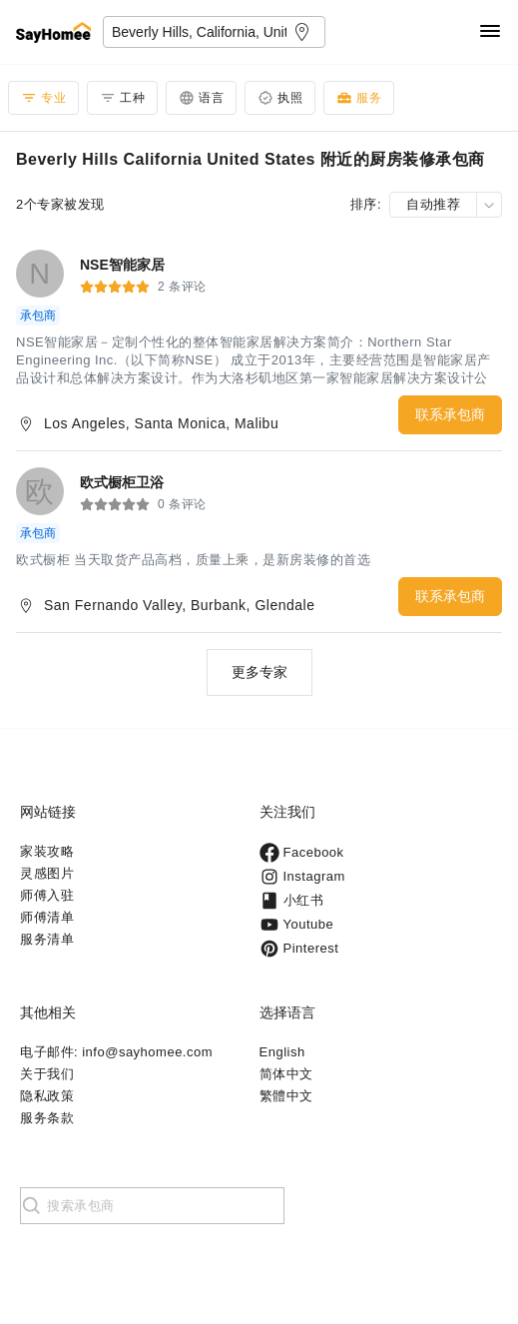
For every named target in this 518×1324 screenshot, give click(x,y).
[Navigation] (490, 32)
